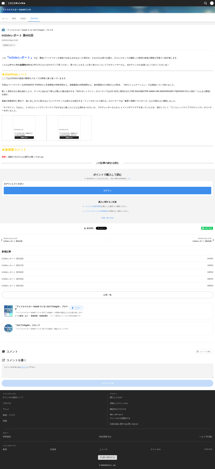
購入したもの (116, 397)
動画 (14, 18)
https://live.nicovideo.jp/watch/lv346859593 (69, 128)
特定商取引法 (105, 436)
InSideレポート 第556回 (12, 272)
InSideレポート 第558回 (12, 259)
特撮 (5, 421)
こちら (128, 178)
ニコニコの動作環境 (93, 206)
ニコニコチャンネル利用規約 (96, 211)
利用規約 (7, 436)
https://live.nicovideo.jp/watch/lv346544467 (24, 128)
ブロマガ (34, 18)
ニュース (103, 449)
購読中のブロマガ (118, 409)
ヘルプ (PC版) (205, 436)
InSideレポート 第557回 (12, 265)
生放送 (23, 18)
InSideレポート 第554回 (12, 286)
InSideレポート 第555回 (12, 279)
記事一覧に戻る (107, 218)
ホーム (5, 18)
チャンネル (156, 449)
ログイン (23, 367)
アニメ (6, 409)
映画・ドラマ (9, 415)
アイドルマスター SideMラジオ (16, 9)
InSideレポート (9, 45)
